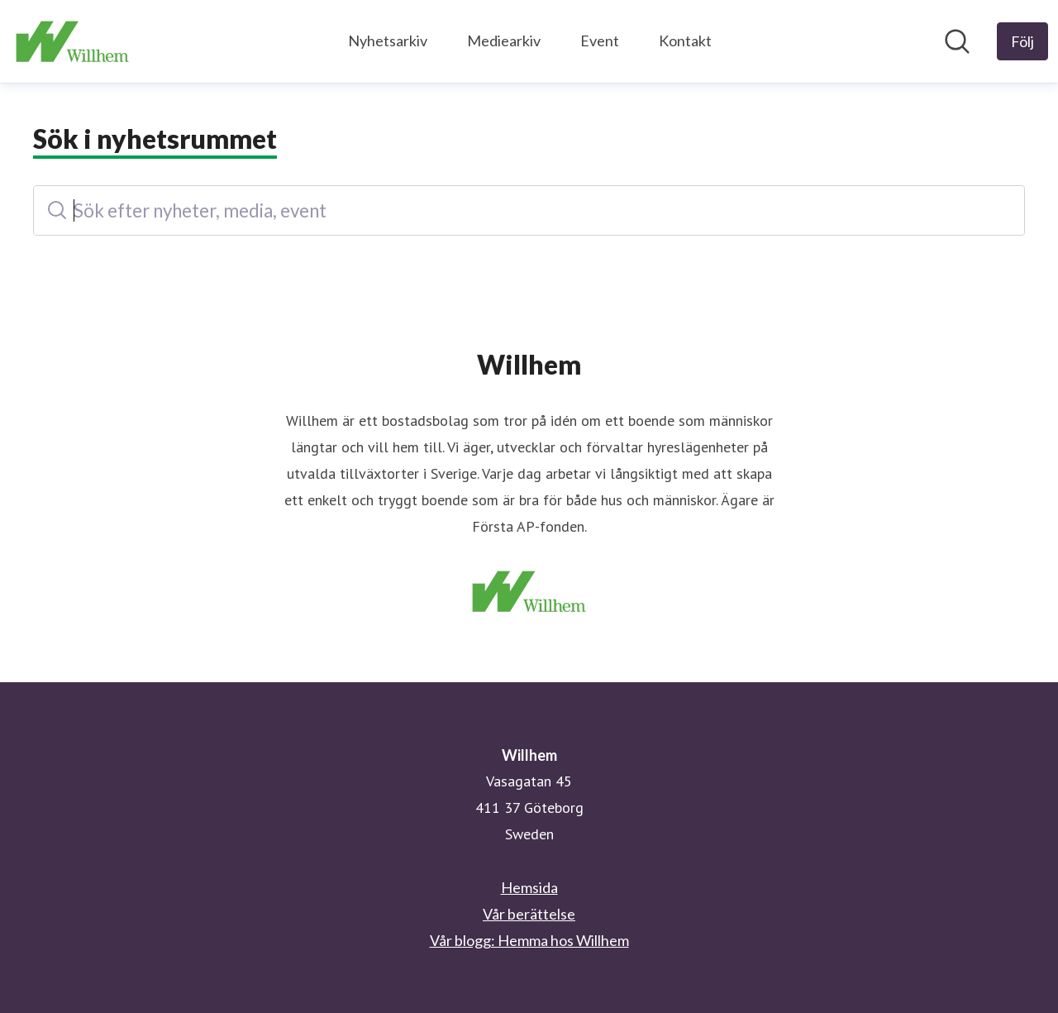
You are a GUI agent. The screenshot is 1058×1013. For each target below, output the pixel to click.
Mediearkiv (504, 40)
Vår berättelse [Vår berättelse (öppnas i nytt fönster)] (529, 914)
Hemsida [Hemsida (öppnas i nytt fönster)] (529, 887)
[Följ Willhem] (1022, 41)
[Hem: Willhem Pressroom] (72, 41)
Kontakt (685, 40)
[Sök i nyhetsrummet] (957, 41)
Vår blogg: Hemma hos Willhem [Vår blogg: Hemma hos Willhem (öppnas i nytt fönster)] (529, 940)
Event (599, 40)
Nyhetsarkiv (387, 40)
